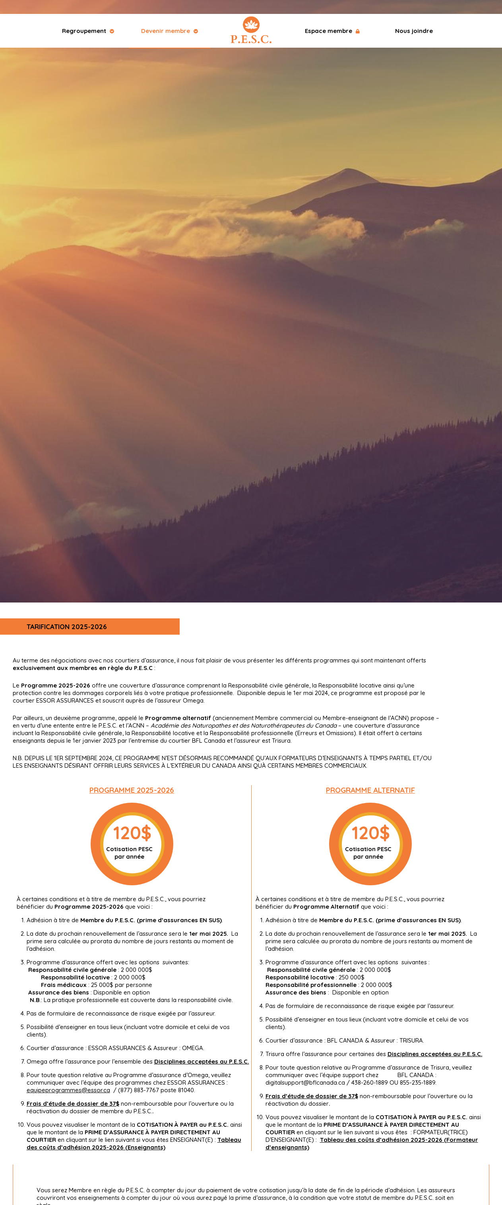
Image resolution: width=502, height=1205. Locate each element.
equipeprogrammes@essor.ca (68, 1090)
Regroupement (88, 31)
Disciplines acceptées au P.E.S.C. (201, 1061)
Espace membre (332, 31)
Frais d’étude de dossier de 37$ (73, 1103)
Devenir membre (169, 31)
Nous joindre (414, 31)
